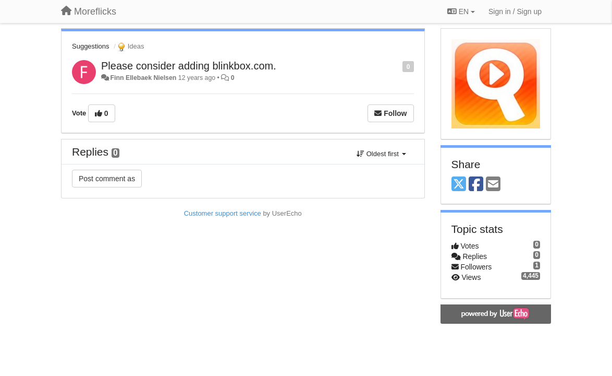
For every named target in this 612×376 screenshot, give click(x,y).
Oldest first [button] (381, 154)
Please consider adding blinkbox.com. (188, 66)
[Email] (493, 184)
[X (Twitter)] (458, 184)
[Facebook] (476, 184)
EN (461, 11)
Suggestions (90, 46)
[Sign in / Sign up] (515, 11)
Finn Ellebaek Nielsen (143, 77)
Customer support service (222, 213)
